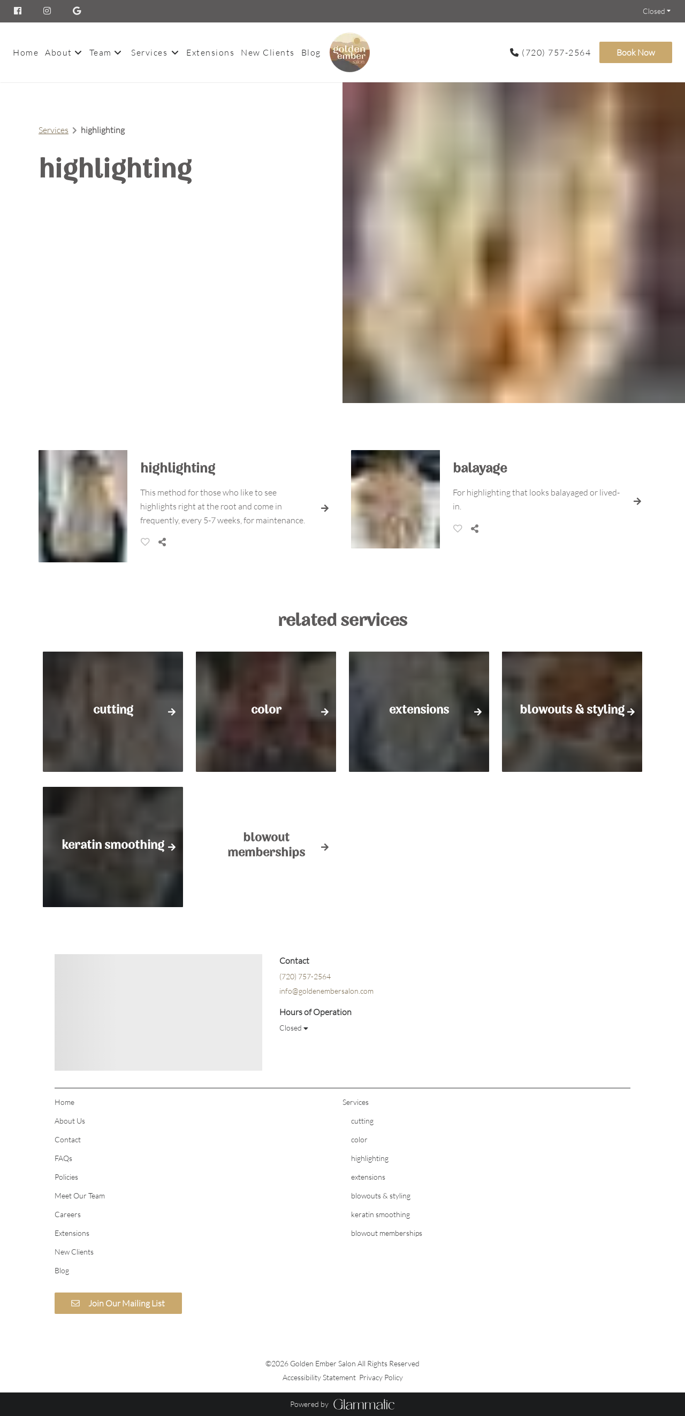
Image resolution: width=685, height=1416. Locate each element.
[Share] (164, 542)
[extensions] (368, 1176)
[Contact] (68, 1139)
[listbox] (64, 52)
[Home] (27, 52)
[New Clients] (268, 52)
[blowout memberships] (386, 1232)
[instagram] (48, 11)
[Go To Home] (349, 52)
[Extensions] (210, 52)
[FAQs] (63, 1158)
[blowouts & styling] (380, 1195)
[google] (78, 11)
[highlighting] (370, 1158)
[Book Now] (634, 52)
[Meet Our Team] (80, 1195)
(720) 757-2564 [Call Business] (556, 52)
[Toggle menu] (175, 52)
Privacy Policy (381, 1377)
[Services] (149, 52)
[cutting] (362, 1120)
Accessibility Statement (319, 1377)
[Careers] (68, 1214)
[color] (359, 1139)
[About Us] (70, 1120)
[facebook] (23, 11)
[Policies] (66, 1176)
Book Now (635, 52)
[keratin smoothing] (380, 1214)
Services (53, 130)
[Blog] (311, 52)
